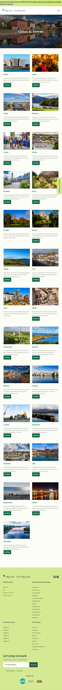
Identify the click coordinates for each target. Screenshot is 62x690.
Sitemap (34, 635)
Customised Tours (36, 614)
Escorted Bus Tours (36, 606)
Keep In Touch (35, 644)
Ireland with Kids (35, 609)
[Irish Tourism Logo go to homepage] (13, 10)
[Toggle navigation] (58, 11)
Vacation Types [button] (8, 582)
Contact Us (34, 627)
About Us (34, 641)
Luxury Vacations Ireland (37, 598)
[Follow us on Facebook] (57, 577)
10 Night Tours (6, 635)
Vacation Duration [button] (9, 622)
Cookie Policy (35, 649)
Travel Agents (35, 638)
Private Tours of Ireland (8, 592)
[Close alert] (60, 2)
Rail (4, 590)
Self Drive (5, 587)
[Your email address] (16, 664)
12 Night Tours (6, 638)
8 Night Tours (6, 633)
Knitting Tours (35, 595)
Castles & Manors (36, 592)
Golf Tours (34, 603)
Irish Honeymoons (36, 590)
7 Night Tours (6, 630)
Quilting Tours (35, 617)
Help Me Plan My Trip (59, 186)
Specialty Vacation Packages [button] (41, 582)
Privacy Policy (20, 670)
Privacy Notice (35, 630)
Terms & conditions (10, 670)
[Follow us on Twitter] (54, 577)
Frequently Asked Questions (38, 646)
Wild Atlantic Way (36, 601)
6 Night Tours (6, 627)
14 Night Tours (6, 641)
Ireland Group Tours (7, 595)
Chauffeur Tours (35, 587)
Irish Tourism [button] (36, 622)
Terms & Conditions (36, 633)
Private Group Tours (36, 612)
